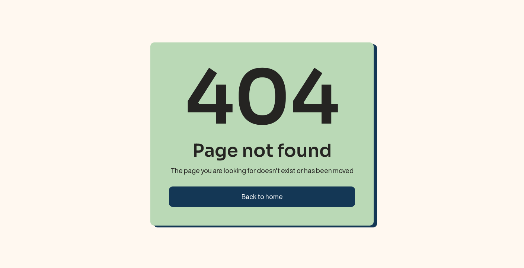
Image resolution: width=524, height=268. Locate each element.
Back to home (262, 196)
